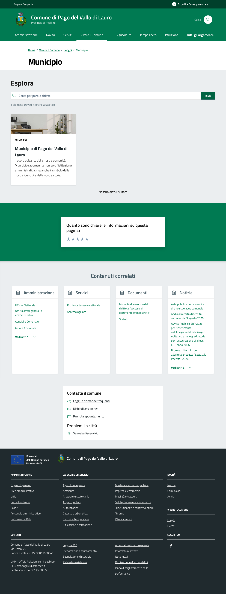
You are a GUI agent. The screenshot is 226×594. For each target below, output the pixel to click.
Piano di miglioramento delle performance (131, 571)
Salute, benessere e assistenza (133, 502)
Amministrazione (26, 35)
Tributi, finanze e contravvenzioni (134, 508)
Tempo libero (148, 35)
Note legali (121, 556)
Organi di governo (21, 485)
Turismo (119, 513)
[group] (35, 332)
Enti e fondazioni (20, 502)
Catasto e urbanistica (75, 513)
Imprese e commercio (127, 491)
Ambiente (68, 491)
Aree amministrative (22, 491)
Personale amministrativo (26, 513)
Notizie (171, 485)
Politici (14, 508)
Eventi (171, 526)
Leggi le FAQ (70, 545)
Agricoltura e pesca (74, 485)
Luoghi (171, 520)
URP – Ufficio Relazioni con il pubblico (33, 561)
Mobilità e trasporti (126, 496)
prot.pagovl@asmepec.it (31, 566)
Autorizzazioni (71, 508)
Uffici (13, 496)
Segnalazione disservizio (77, 556)
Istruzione (171, 35)
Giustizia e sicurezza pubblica (131, 485)
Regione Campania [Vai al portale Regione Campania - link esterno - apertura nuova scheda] (23, 4)
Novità (50, 35)
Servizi (67, 35)
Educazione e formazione (77, 525)
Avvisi (170, 496)
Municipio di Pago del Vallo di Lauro (41, 151)
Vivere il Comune (92, 35)
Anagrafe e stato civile (76, 496)
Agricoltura (124, 35)
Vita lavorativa (123, 519)
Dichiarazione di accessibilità (131, 562)
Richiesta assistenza (75, 562)
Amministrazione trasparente (132, 545)
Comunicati (173, 491)
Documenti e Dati (21, 519)
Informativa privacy (126, 551)
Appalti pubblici (72, 502)
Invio (208, 95)
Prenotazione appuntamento (80, 551)
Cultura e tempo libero (76, 519)
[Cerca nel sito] (208, 19)
